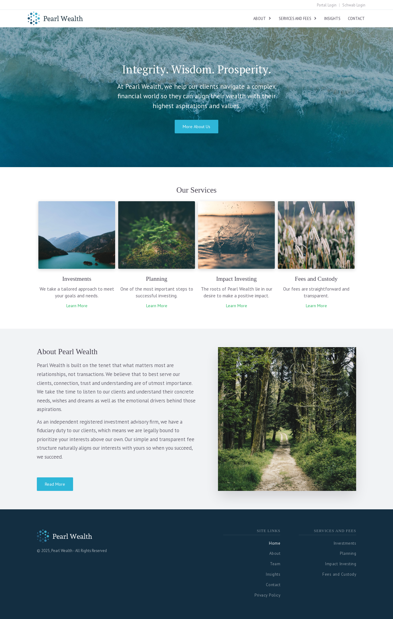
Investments (344, 543)
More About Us (196, 126)
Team (275, 563)
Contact (356, 18)
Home (274, 543)
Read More (55, 484)
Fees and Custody (339, 574)
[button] (262, 18)
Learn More (77, 305)
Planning (348, 553)
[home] (55, 17)
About (275, 553)
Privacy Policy (267, 595)
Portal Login (327, 5)
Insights (332, 18)
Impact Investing (340, 563)
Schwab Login (353, 5)
